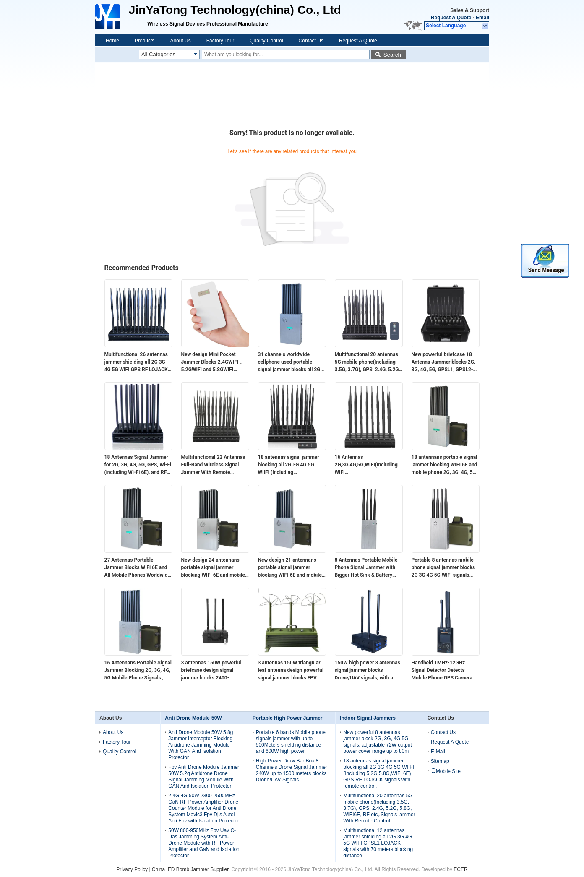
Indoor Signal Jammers (368, 718)
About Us (180, 41)
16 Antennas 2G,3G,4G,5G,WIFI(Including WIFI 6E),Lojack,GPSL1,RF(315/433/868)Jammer (369, 465)
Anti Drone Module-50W (193, 718)
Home (112, 41)
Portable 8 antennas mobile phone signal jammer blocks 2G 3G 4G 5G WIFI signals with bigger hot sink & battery (445, 568)
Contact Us (311, 41)
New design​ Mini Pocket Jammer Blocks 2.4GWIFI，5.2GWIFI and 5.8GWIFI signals (212, 362)
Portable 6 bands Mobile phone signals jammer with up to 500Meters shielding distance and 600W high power (291, 741)
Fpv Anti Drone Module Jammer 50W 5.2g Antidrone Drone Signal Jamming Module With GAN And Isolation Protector (203, 776)
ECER (460, 869)
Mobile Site (446, 771)
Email (482, 18)
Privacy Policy (132, 869)
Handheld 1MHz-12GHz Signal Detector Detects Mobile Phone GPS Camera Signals (442, 671)
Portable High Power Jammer (288, 718)
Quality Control (266, 41)
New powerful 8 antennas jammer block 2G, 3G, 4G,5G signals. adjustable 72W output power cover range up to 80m (377, 741)
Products (144, 41)
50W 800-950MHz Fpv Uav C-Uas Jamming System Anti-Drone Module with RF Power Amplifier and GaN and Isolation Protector (203, 843)
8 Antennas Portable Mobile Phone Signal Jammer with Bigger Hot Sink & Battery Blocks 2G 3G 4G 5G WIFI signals (366, 568)
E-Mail (438, 752)
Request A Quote (451, 18)
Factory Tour (220, 41)
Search (392, 55)
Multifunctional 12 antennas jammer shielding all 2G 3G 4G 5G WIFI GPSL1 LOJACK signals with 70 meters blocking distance (378, 843)
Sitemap (440, 761)
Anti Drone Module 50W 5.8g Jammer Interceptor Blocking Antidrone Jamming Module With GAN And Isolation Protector (200, 744)
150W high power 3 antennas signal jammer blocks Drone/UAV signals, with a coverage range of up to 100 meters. (367, 671)
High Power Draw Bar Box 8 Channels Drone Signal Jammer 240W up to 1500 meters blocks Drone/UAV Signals (291, 770)
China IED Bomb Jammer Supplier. (191, 869)
